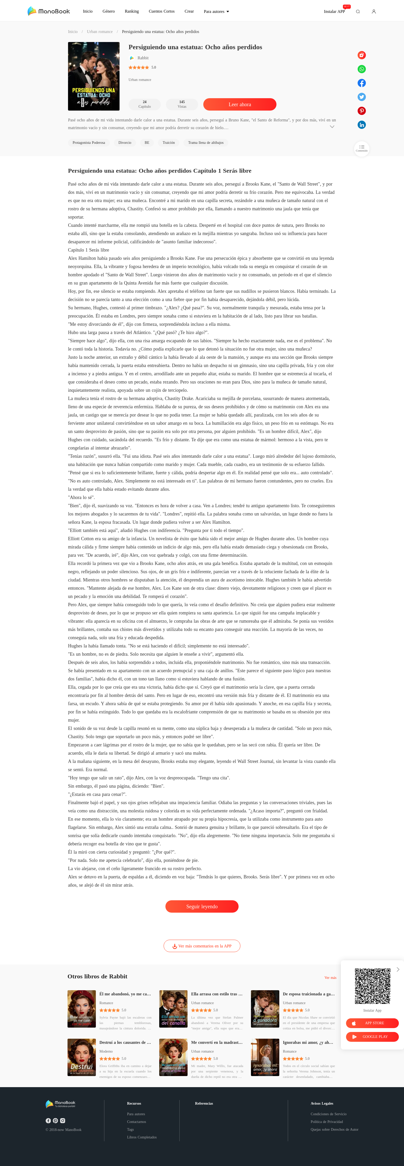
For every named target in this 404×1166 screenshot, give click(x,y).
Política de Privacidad (327, 1122)
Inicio (73, 31)
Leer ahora (240, 104)
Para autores (136, 1114)
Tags (130, 1129)
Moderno (106, 1051)
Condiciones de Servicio (329, 1114)
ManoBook (73, 1130)
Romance (106, 1003)
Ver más (331, 978)
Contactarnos (136, 1122)
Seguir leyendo (202, 906)
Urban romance (100, 31)
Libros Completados (142, 1137)
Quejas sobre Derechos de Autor (334, 1129)
